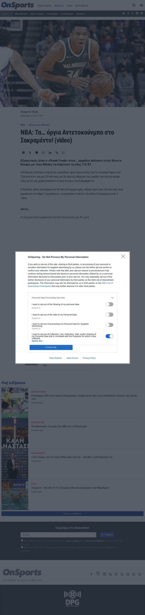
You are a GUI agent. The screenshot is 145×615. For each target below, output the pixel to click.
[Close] (124, 257)
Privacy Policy (89, 358)
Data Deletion (55, 358)
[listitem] (72, 297)
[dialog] (72, 307)
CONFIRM (51, 347)
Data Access (72, 358)
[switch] (109, 304)
